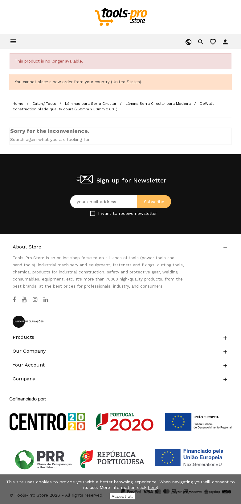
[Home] (19, 103)
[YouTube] (24, 299)
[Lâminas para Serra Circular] (91, 103)
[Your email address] (120, 201)
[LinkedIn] (45, 299)
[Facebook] (14, 299)
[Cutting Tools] (44, 103)
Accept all (122, 496)
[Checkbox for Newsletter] (92, 213)
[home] (120, 16)
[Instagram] (35, 299)
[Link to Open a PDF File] (120, 408)
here (152, 487)
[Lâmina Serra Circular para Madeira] (158, 103)
